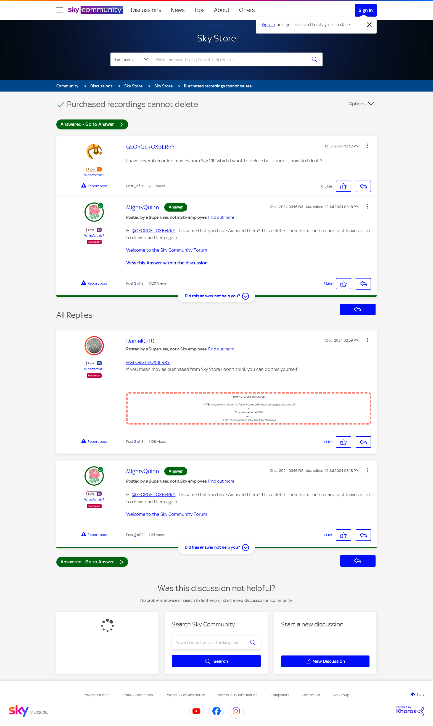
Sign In (366, 10)
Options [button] (357, 103)
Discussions (146, 10)
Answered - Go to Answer (92, 124)
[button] (367, 146)
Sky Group (341, 695)
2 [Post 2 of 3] (135, 441)
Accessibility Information (238, 695)
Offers (247, 10)
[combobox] (228, 59)
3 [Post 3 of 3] (135, 283)
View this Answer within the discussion (167, 263)
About (222, 10)
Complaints (280, 695)
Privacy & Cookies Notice (185, 695)
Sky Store (216, 38)
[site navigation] (59, 9)
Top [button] (420, 694)
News (178, 10)
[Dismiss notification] (369, 24)
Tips (199, 10)
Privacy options (96, 695)
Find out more (221, 217)
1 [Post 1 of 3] (135, 186)
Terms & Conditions (137, 695)
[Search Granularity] (131, 59)
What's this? (94, 175)
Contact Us (311, 695)
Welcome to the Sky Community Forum (166, 250)
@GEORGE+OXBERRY (153, 230)
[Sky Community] (95, 10)
